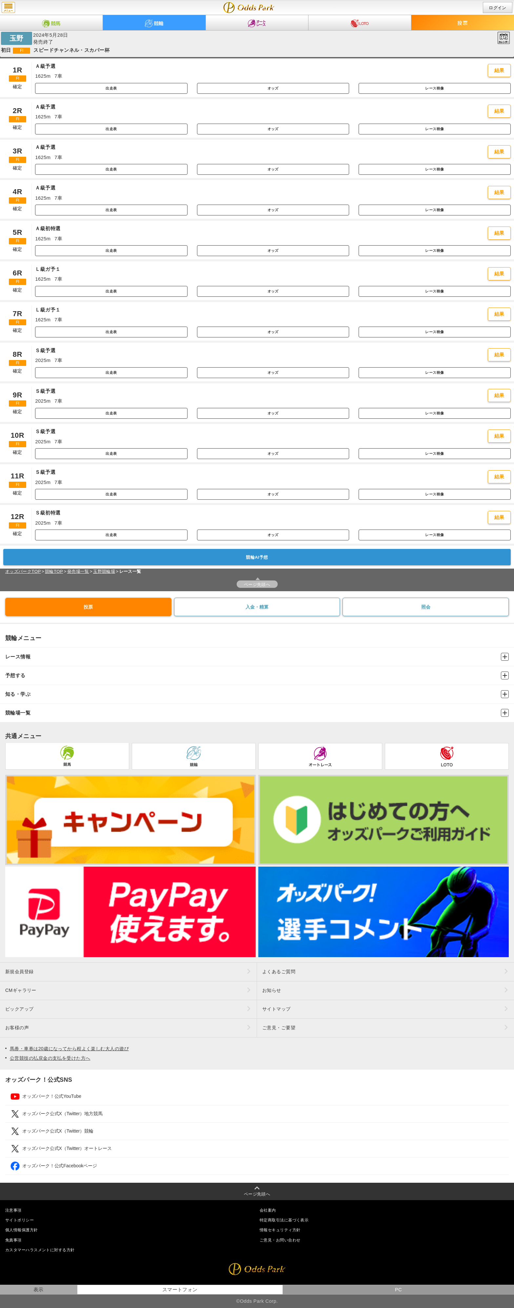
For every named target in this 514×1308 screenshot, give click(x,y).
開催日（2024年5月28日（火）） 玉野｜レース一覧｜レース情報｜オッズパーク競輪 (249, 7)
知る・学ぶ (257, 694)
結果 (499, 70)
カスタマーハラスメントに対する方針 (39, 1250)
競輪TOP (54, 571)
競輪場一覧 (257, 713)
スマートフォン (180, 1289)
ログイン (497, 7)
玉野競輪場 (104, 571)
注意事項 (13, 1210)
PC (398, 1289)
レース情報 (257, 657)
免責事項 (13, 1240)
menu (8, 7)
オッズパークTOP (23, 571)
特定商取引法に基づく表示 (284, 1220)
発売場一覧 (78, 571)
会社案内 (268, 1210)
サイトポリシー (19, 1220)
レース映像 (434, 88)
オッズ (273, 88)
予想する (257, 675)
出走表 (111, 88)
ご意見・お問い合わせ (280, 1240)
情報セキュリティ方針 (280, 1230)
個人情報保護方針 (21, 1230)
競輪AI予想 (257, 557)
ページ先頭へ (257, 584)
